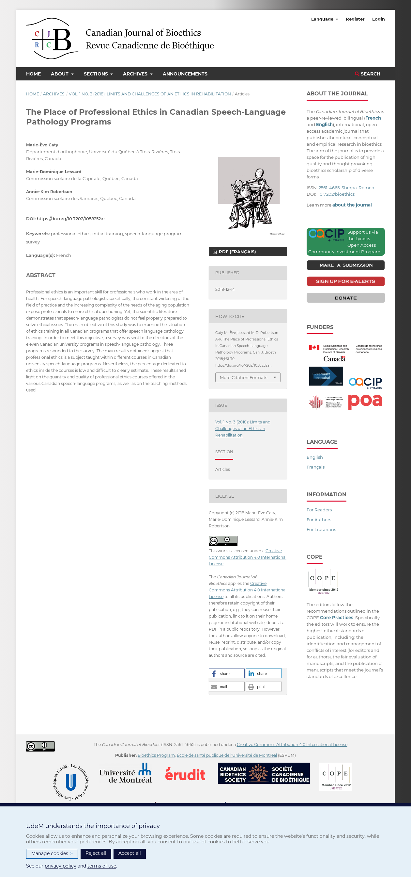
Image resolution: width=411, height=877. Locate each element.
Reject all (95, 853)
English (315, 457)
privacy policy (60, 866)
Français (316, 467)
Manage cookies (52, 854)
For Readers (319, 509)
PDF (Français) (237, 251)
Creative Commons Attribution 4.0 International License (247, 557)
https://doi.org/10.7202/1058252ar (71, 218)
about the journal (352, 204)
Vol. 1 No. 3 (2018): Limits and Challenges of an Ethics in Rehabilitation (150, 93)
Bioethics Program (156, 755)
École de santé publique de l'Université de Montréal (227, 755)
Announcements (185, 74)
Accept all (129, 853)
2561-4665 (329, 187)
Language (323, 19)
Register (355, 19)
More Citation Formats (243, 377)
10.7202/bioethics (336, 194)
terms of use (101, 866)
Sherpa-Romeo (358, 187)
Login (378, 19)
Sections (96, 74)
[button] (227, 673)
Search (367, 74)
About (60, 74)
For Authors (319, 519)
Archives (136, 74)
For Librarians (321, 529)
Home (33, 74)
